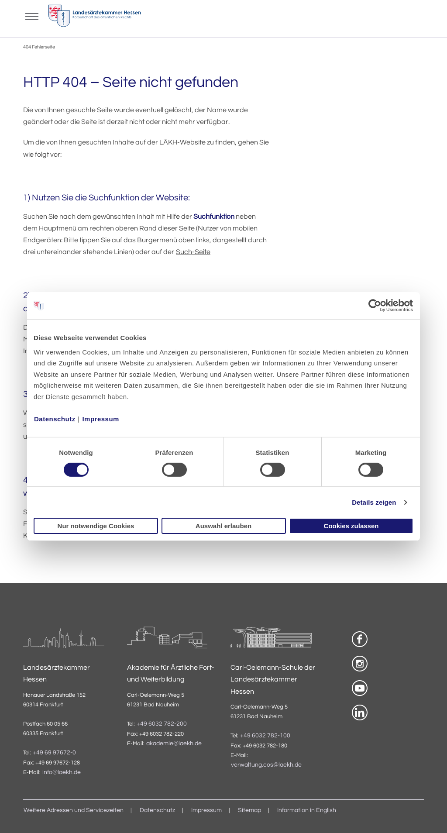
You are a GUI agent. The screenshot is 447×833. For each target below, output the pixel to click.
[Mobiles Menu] (32, 15)
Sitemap (249, 810)
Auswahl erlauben (223, 526)
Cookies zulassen (351, 526)
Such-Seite (193, 251)
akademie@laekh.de (174, 743)
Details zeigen (374, 502)
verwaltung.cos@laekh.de (266, 765)
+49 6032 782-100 (265, 736)
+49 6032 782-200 (162, 724)
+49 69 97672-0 (54, 753)
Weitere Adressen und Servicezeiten (74, 810)
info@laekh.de (61, 772)
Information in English (306, 810)
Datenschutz (55, 418)
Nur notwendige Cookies (96, 526)
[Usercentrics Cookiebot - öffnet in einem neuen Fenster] (375, 306)
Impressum (100, 418)
